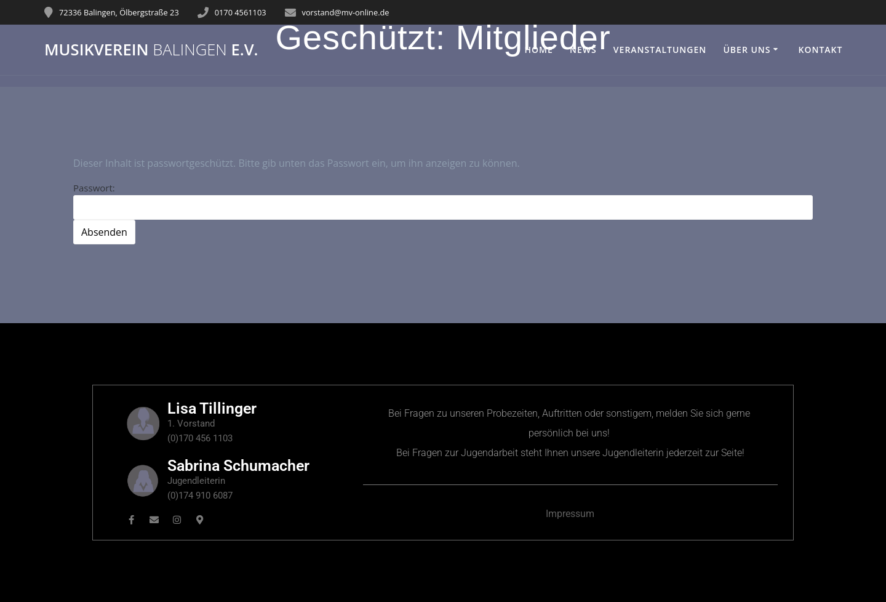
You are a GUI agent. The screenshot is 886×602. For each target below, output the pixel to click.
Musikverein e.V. (151, 50)
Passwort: (443, 201)
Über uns (746, 49)
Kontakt (820, 49)
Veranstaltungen (659, 49)
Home (539, 49)
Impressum (570, 514)
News (583, 49)
